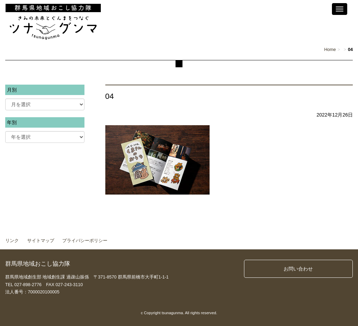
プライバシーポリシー (84, 240)
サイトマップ (40, 240)
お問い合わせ (298, 269)
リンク (12, 240)
